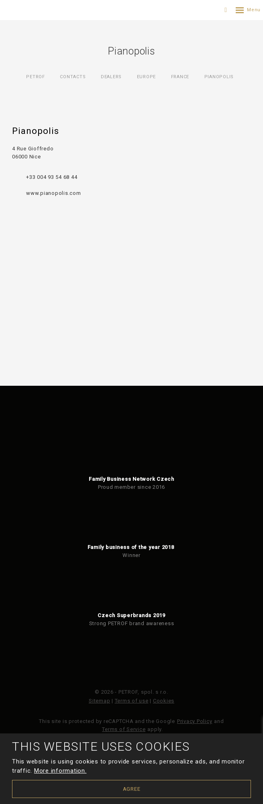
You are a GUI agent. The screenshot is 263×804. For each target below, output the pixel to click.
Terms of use (132, 701)
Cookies (163, 701)
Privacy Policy (194, 721)
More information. (60, 770)
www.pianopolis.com (53, 193)
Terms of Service (123, 729)
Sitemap (99, 701)
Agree (132, 789)
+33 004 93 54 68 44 (51, 177)
